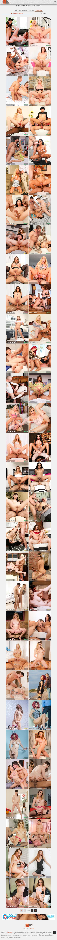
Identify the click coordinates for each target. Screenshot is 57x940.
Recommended (39, 10)
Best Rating (24, 10)
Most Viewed (31, 10)
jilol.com (32, 928)
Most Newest (18, 10)
